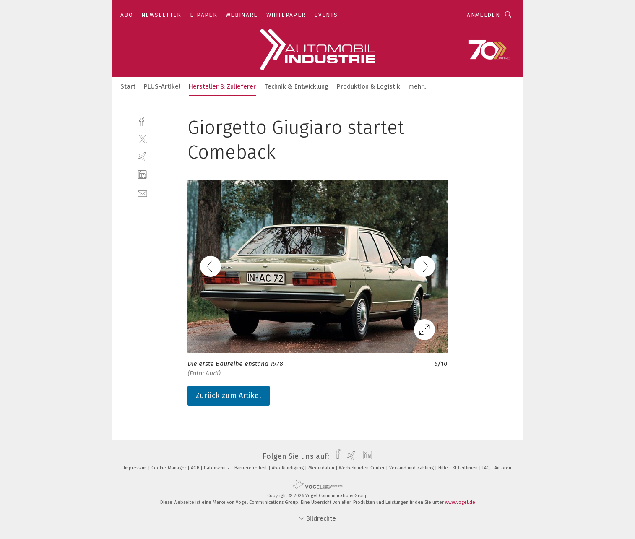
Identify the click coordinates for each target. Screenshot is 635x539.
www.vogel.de (460, 502)
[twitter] (142, 138)
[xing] (142, 156)
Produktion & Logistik (368, 86)
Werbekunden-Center (362, 468)
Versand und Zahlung (412, 468)
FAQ (486, 468)
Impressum (136, 468)
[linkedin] (142, 174)
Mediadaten (322, 468)
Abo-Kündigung (288, 468)
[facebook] (142, 120)
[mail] (142, 192)
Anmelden (483, 14)
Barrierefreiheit (251, 468)
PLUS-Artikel (162, 86)
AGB (195, 468)
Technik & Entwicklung (296, 86)
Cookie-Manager (169, 468)
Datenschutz (217, 468)
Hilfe (443, 468)
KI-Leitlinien (466, 468)
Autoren (502, 468)
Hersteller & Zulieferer (222, 86)
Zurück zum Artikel (228, 395)
